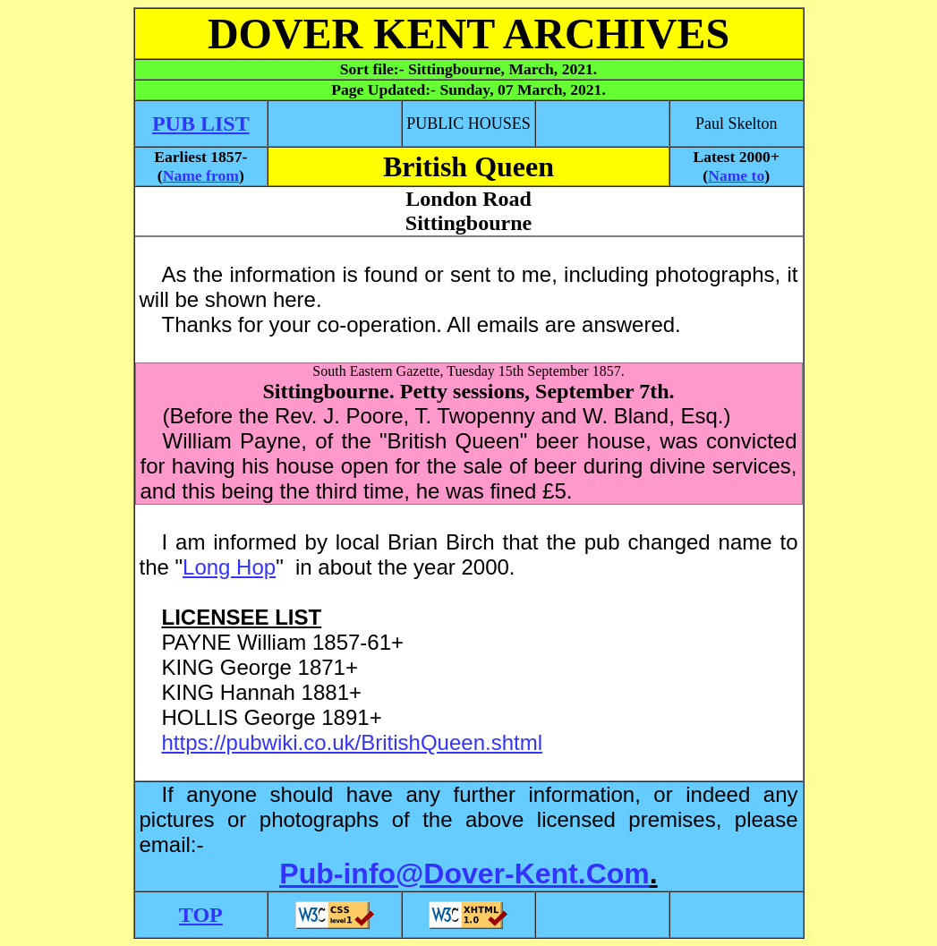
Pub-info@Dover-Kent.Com (464, 873)
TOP (201, 914)
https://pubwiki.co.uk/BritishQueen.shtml (352, 742)
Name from (201, 175)
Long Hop (229, 567)
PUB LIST (201, 123)
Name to (736, 175)
